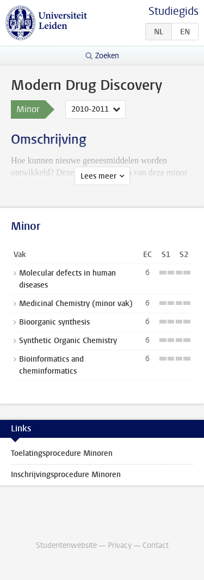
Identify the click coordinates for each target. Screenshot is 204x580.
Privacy (120, 545)
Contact (156, 545)
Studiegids (174, 11)
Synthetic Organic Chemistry (68, 340)
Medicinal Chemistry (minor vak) (76, 303)
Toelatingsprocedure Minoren (62, 453)
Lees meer (98, 176)
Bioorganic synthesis (54, 322)
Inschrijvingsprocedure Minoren (66, 474)
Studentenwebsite (66, 545)
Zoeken (107, 56)
